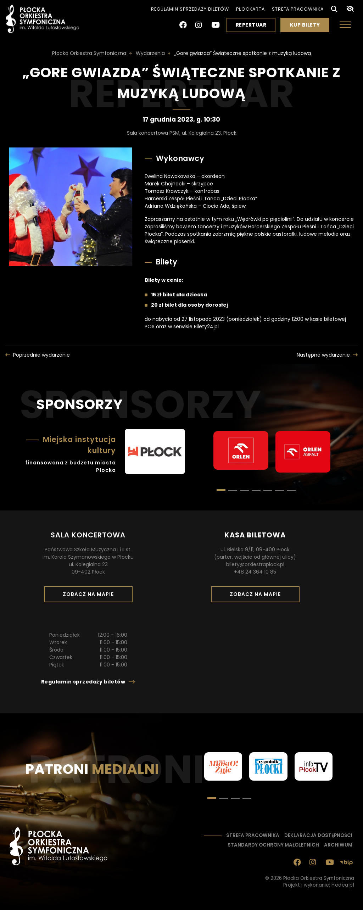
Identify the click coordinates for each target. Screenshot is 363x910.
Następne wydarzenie (323, 354)
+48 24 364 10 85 (255, 571)
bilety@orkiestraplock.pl (255, 564)
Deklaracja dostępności (318, 835)
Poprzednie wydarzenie (41, 354)
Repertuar (251, 24)
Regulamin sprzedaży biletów (190, 9)
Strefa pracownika (298, 9)
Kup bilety (307, 26)
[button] (232, 490)
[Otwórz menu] (345, 24)
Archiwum (338, 845)
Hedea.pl (342, 885)
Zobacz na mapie (91, 596)
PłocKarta (250, 9)
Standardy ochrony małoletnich (273, 845)
